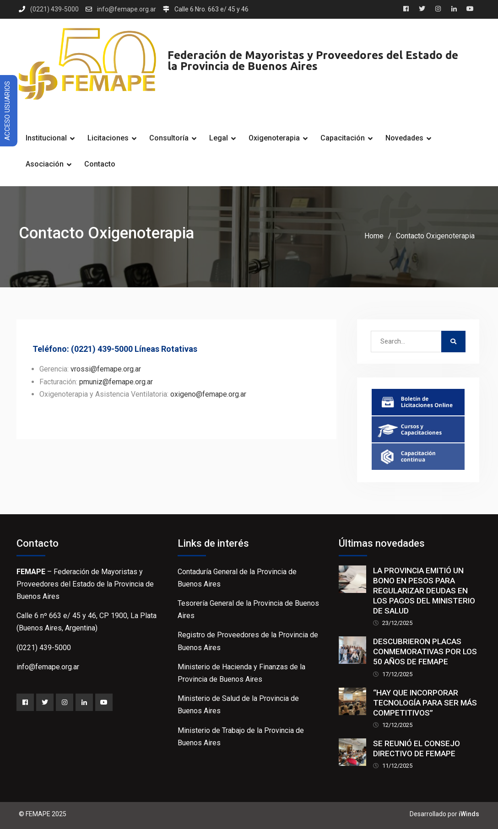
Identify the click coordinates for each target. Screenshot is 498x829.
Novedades (404, 138)
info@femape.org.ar (126, 9)
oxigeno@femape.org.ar (208, 394)
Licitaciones (108, 138)
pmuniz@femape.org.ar (116, 381)
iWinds (469, 814)
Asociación (45, 164)
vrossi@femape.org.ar (105, 369)
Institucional (46, 138)
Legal (218, 138)
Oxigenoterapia (274, 138)
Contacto (99, 164)
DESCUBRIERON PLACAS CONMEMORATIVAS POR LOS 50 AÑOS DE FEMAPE (425, 651)
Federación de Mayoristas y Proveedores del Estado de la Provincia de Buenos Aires (313, 60)
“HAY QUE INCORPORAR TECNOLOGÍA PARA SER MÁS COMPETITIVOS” (425, 702)
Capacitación (342, 138)
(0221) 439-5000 (54, 9)
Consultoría (169, 138)
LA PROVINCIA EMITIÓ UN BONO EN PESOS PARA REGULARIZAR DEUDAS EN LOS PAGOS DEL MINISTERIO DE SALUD (424, 590)
